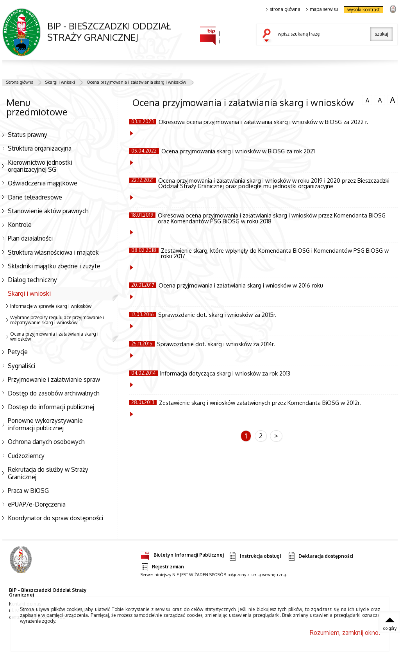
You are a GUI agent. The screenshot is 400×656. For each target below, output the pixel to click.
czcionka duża (393, 100)
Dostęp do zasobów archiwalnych (54, 393)
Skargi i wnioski (60, 82)
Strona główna (20, 82)
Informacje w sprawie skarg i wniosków (50, 306)
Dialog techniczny (32, 280)
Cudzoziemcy (26, 456)
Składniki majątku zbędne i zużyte (54, 266)
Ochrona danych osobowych (46, 442)
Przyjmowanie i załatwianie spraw (54, 379)
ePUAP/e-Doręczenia (37, 504)
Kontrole (20, 224)
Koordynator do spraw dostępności (55, 518)
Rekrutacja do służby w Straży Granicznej (48, 473)
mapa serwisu (322, 9)
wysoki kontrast (363, 10)
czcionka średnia (380, 99)
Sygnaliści (21, 366)
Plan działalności (30, 238)
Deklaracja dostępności (320, 556)
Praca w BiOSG (28, 490)
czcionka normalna (367, 99)
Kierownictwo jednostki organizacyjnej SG (40, 166)
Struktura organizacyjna (39, 148)
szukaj (268, 36)
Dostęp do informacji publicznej (51, 407)
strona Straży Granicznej (393, 9)
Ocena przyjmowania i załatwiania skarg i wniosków (136, 82)
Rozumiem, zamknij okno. (345, 632)
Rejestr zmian (162, 567)
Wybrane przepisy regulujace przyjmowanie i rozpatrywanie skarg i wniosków (57, 320)
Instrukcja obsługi (254, 556)
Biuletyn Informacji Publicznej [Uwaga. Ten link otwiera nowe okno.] (182, 553)
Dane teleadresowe (35, 197)
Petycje (18, 352)
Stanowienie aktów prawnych (48, 211)
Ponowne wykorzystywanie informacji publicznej (45, 424)
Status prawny (27, 134)
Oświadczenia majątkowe (42, 183)
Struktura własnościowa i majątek (53, 252)
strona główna (283, 9)
